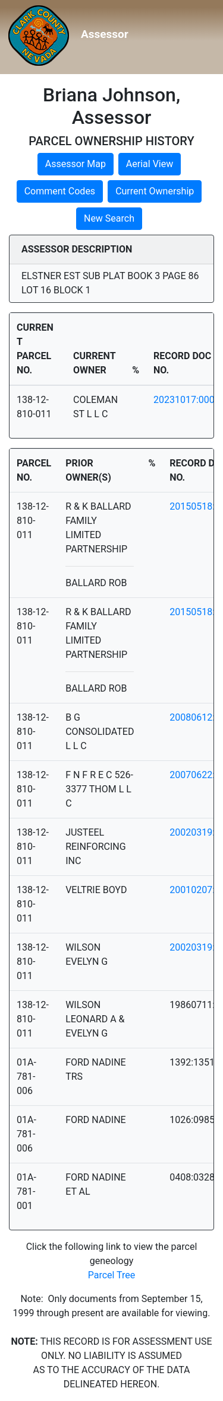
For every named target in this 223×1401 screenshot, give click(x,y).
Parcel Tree (112, 1275)
